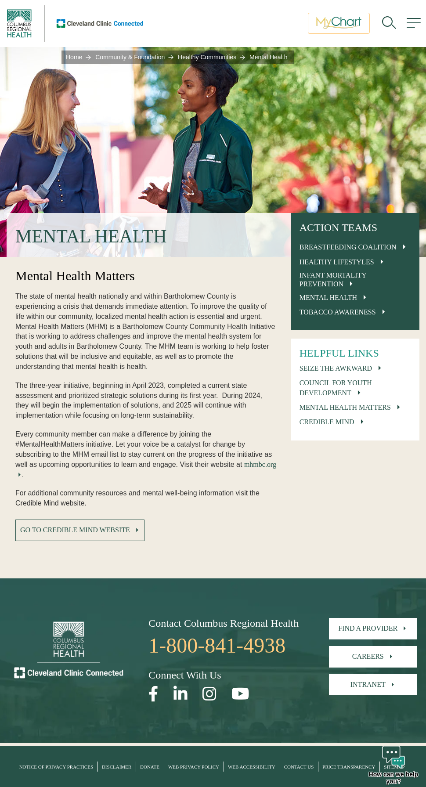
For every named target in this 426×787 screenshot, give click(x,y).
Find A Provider (367, 628)
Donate (149, 766)
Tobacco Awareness (338, 312)
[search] (389, 24)
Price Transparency (348, 766)
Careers (368, 656)
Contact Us (299, 766)
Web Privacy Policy (193, 766)
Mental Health (328, 297)
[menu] (413, 24)
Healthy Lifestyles (337, 262)
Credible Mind (327, 422)
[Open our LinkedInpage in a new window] (180, 694)
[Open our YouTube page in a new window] (240, 694)
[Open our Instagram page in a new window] (209, 694)
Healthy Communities (207, 57)
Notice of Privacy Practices (56, 766)
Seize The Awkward (336, 368)
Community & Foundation (130, 57)
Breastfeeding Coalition (348, 247)
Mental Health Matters (345, 407)
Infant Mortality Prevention (333, 279)
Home (74, 57)
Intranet (368, 684)
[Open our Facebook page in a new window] (153, 694)
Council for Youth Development (336, 388)
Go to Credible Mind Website (75, 530)
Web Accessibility (251, 766)
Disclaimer (116, 766)
